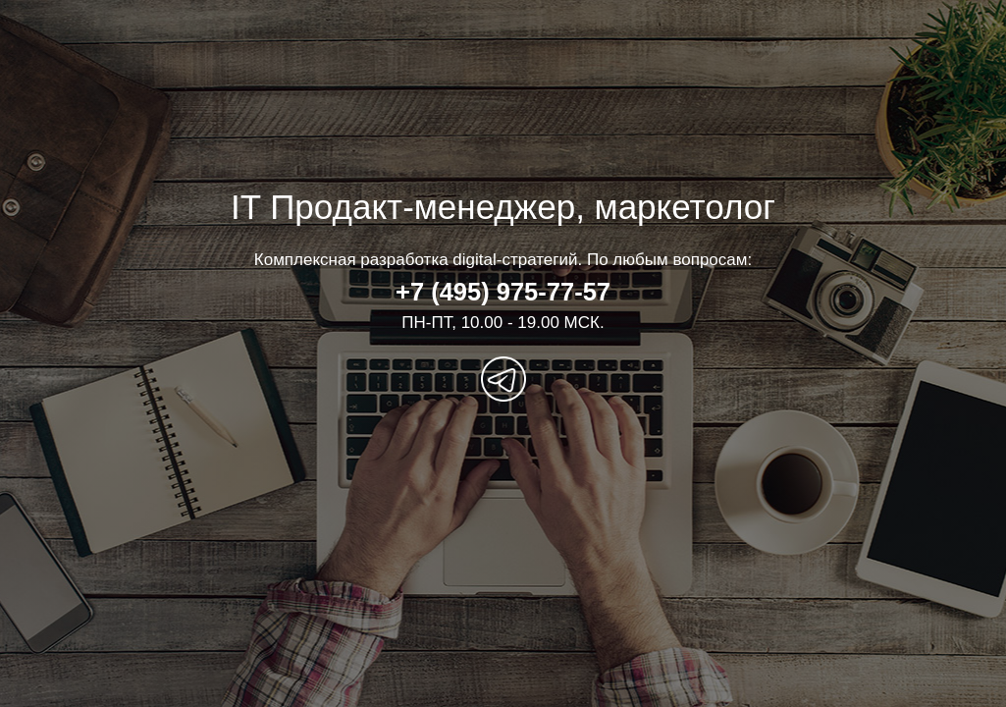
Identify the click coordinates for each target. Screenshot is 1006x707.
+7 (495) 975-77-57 (503, 291)
